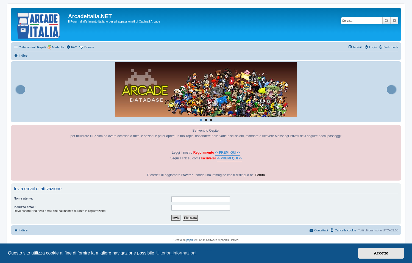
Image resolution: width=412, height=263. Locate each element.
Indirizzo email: (24, 207)
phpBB (190, 240)
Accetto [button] (381, 253)
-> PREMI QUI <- (227, 152)
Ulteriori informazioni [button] (176, 253)
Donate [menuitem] (89, 47)
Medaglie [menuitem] (58, 47)
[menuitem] (71, 47)
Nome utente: (23, 198)
